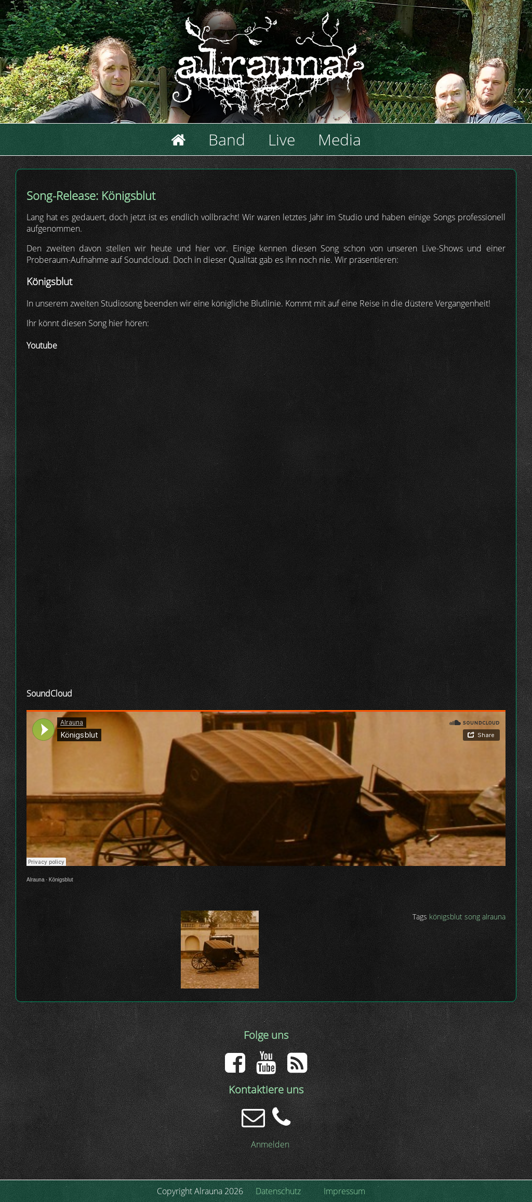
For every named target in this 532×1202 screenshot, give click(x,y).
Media (339, 139)
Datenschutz (278, 1191)
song (472, 916)
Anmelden (270, 1144)
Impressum (344, 1191)
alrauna (494, 916)
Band (226, 139)
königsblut (445, 916)
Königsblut (61, 880)
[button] (220, 985)
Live (281, 139)
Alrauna (35, 880)
